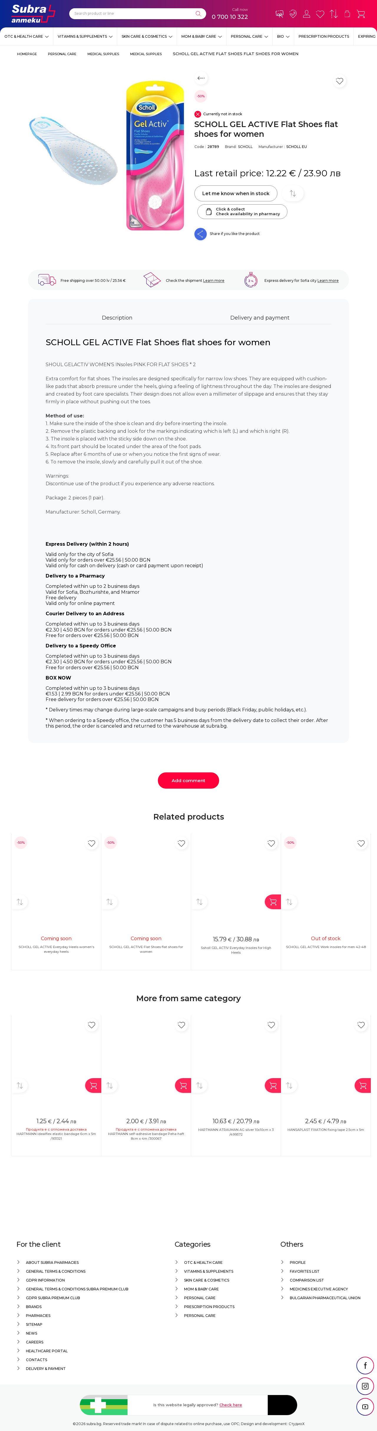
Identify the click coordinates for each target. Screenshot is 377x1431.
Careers (34, 1342)
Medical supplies (103, 54)
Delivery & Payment (46, 1368)
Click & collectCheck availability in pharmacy (242, 211)
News (31, 1333)
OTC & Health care (23, 36)
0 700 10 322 (230, 16)
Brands (34, 1307)
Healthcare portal (47, 1351)
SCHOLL (245, 146)
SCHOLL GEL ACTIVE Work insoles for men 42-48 (326, 947)
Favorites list (305, 1271)
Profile (298, 1262)
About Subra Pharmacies (52, 1262)
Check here (230, 1404)
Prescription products (324, 36)
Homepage (27, 54)
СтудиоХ (297, 1424)
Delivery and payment (260, 318)
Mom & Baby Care (198, 36)
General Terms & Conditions (55, 1271)
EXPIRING (367, 36)
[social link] (365, 1376)
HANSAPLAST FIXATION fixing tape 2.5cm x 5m (325, 1130)
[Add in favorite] (91, 843)
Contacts (36, 1360)
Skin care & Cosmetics (144, 36)
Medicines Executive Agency (319, 1289)
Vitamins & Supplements (82, 36)
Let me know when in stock (235, 193)
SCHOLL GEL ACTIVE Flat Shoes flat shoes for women (235, 53)
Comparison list (307, 1280)
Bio (280, 36)
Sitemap (34, 1324)
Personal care (246, 36)
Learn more (213, 280)
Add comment (188, 780)
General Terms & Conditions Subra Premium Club (77, 1289)
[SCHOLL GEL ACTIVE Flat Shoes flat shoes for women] (108, 155)
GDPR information (45, 1280)
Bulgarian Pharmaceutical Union (325, 1298)
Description (117, 318)
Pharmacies (38, 1315)
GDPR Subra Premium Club (53, 1298)
